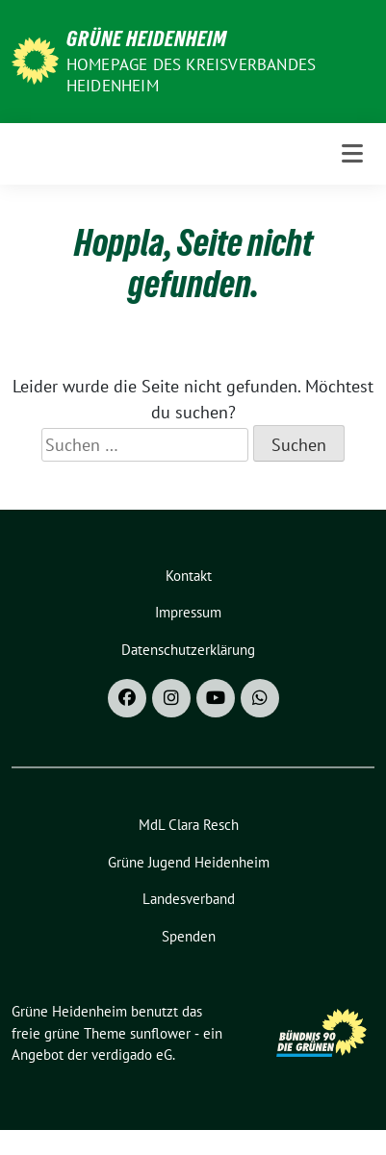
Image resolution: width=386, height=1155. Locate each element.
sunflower (160, 1033)
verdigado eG (131, 1054)
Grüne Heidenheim (146, 38)
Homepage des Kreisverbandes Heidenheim (191, 75)
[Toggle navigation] (352, 153)
